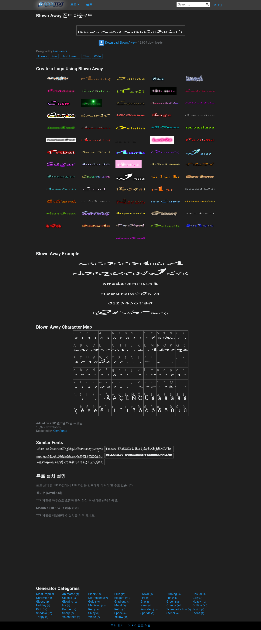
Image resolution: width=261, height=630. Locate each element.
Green (173, 601)
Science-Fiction (179, 609)
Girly (197, 598)
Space (120, 613)
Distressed (98, 598)
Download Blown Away (117, 42)
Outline (200, 605)
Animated (70, 594)
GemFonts (60, 51)
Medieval (97, 605)
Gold (94, 601)
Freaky (42, 56)
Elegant (122, 598)
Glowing (70, 601)
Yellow (121, 617)
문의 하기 (117, 625)
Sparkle (147, 613)
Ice (66, 605)
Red (93, 609)
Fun (54, 56)
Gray (145, 601)
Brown (146, 594)
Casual (199, 594)
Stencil (173, 613)
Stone (198, 613)
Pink (41, 609)
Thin (86, 56)
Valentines (71, 617)
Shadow (44, 613)
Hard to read (70, 56)
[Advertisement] (18, 69)
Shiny (93, 613)
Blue (119, 594)
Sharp (68, 613)
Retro (119, 609)
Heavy (199, 601)
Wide (97, 56)
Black (94, 594)
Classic (69, 598)
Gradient (121, 601)
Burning (174, 594)
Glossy (43, 601)
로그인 (217, 5)
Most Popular (45, 594)
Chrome (44, 598)
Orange (174, 605)
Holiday (43, 605)
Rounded (149, 609)
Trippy (42, 617)
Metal (120, 605)
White (94, 617)
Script (198, 609)
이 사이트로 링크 (139, 625)
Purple (69, 609)
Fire (144, 598)
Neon (145, 605)
